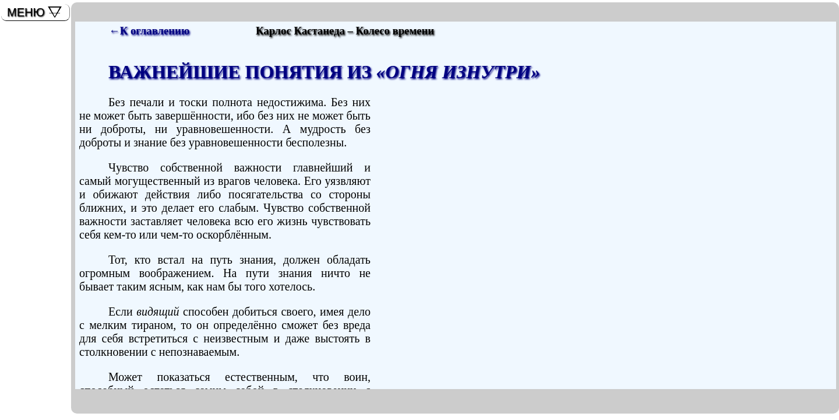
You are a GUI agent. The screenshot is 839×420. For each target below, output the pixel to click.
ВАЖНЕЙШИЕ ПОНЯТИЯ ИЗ (324, 71)
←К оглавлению (149, 30)
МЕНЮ (26, 12)
